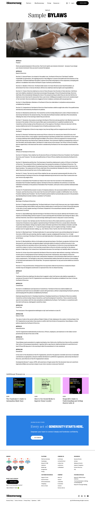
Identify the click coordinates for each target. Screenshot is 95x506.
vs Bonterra (60, 465)
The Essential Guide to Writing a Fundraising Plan (81, 481)
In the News (60, 483)
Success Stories (77, 459)
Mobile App (43, 467)
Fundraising (43, 461)
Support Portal (44, 477)
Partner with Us (61, 488)
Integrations (44, 469)
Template (47, 10)
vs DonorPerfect (61, 461)
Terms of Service (18, 500)
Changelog (43, 483)
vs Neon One (60, 463)
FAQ (75, 469)
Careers (59, 479)
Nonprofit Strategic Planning (80, 484)
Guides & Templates (78, 465)
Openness (34, 500)
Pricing (49, 3)
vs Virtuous (60, 459)
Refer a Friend (44, 485)
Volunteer (43, 465)
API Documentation (45, 481)
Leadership (60, 481)
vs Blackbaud (61, 467)
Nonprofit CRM (44, 463)
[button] (29, 3)
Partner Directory (78, 467)
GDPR (39, 500)
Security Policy (9, 500)
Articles (76, 461)
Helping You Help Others (37, 422)
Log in (72, 3)
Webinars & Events (78, 463)
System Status (44, 479)
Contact (60, 485)
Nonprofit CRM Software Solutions (79, 478)
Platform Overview (45, 459)
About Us (60, 477)
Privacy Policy (27, 500)
